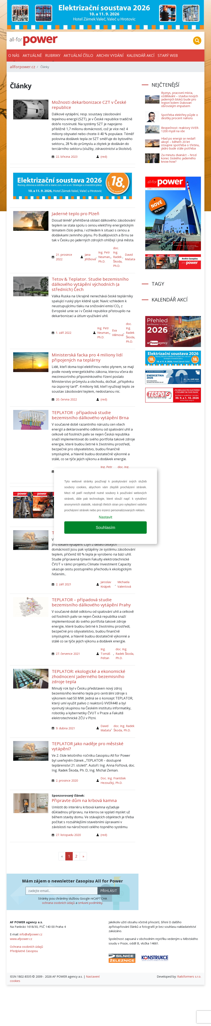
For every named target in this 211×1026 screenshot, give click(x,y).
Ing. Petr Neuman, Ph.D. (104, 256)
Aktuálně (32, 55)
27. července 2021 (68, 654)
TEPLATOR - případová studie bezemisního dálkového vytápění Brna (90, 415)
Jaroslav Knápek (106, 584)
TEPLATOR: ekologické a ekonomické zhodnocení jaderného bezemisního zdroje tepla (88, 676)
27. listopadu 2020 (68, 835)
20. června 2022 (66, 399)
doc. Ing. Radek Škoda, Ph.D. (117, 257)
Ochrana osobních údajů (26, 947)
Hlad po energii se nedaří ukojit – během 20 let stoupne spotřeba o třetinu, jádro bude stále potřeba (180, 143)
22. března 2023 (66, 157)
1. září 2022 (63, 333)
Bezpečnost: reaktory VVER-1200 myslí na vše (180, 129)
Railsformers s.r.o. (189, 976)
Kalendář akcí (140, 55)
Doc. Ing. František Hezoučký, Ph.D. (113, 780)
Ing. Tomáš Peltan (105, 653)
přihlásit (108, 890)
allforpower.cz (22, 66)
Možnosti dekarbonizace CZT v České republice (89, 104)
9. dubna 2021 (65, 728)
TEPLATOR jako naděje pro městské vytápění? (87, 746)
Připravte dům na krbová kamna (84, 800)
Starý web (168, 55)
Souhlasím (105, 527)
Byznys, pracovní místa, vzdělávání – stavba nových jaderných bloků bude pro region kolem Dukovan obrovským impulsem (179, 99)
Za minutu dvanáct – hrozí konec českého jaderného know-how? (179, 158)
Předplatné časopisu (24, 951)
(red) (104, 157)
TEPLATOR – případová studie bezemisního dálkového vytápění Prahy (91, 602)
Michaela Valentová (124, 584)
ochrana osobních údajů (58, 903)
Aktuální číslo (78, 55)
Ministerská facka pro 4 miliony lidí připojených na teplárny (87, 357)
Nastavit (105, 517)
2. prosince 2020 (67, 780)
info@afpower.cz (31, 934)
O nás (13, 55)
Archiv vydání (109, 55)
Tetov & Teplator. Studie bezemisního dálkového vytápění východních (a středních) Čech (90, 284)
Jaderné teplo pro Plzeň (75, 213)
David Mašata (130, 257)
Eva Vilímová (117, 332)
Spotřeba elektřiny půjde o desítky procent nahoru (179, 116)
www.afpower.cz (21, 939)
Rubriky (52, 55)
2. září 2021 (63, 584)
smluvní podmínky (90, 903)
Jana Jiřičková (90, 257)
